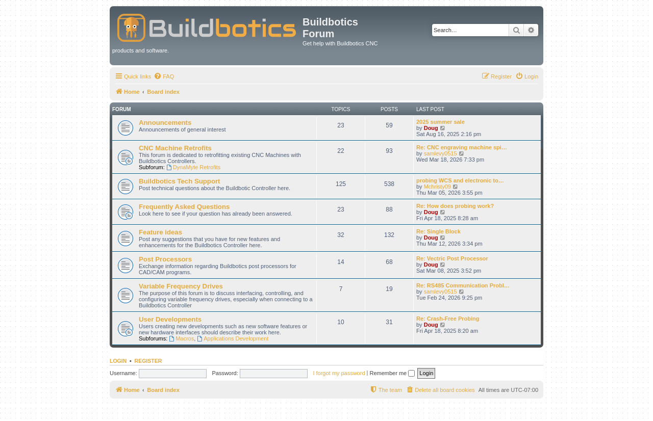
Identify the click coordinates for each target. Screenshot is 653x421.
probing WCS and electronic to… (460, 180)
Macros (181, 338)
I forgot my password (339, 373)
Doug (431, 128)
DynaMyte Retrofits (193, 167)
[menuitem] (164, 76)
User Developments (170, 319)
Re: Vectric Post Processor (452, 258)
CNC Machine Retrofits (175, 148)
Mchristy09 (437, 186)
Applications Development (232, 338)
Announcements (165, 122)
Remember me (392, 373)
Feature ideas (160, 232)
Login (118, 361)
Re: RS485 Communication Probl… (463, 285)
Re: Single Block (438, 231)
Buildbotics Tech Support (179, 181)
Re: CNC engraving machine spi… (461, 147)
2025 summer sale (440, 122)
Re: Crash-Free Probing (447, 318)
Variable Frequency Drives (181, 286)
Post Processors (165, 259)
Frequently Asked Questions (184, 206)
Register (148, 361)
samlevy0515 (440, 153)
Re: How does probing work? (455, 206)
